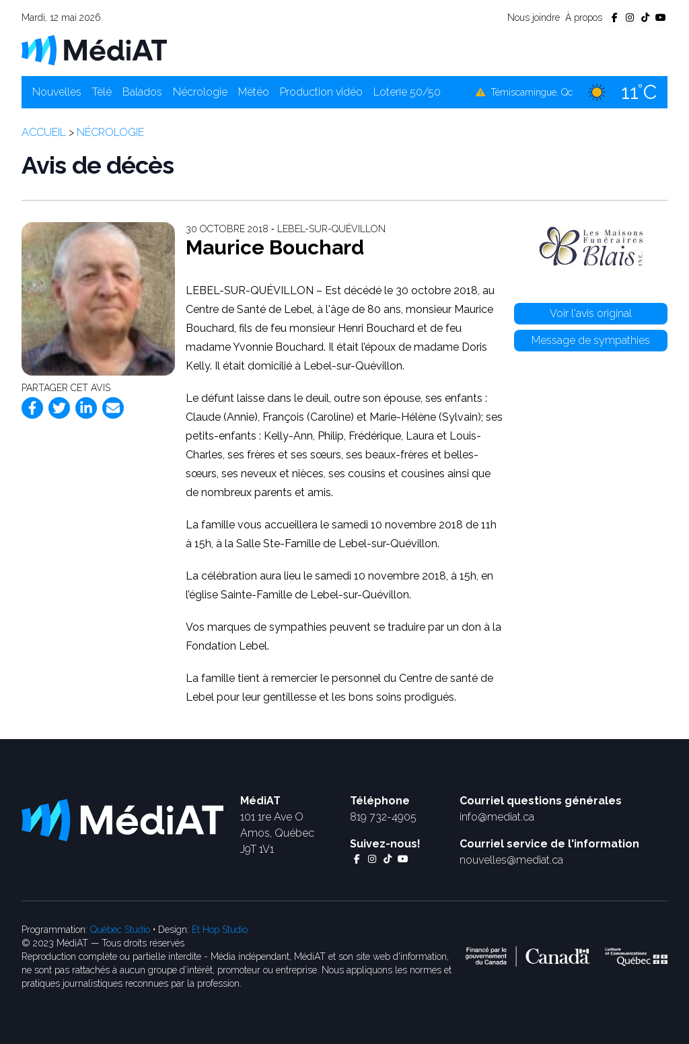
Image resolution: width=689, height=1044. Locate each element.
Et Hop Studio (220, 929)
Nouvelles (56, 91)
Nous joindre (533, 17)
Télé (102, 91)
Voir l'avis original (591, 313)
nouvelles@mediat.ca (511, 860)
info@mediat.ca (497, 816)
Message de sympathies (591, 340)
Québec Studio (120, 929)
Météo (253, 91)
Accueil (44, 132)
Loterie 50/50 (407, 91)
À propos (583, 17)
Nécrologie (200, 91)
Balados (142, 91)
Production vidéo (321, 91)
